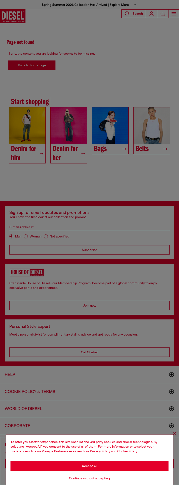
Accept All (89, 466)
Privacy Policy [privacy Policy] (100, 451)
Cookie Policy (127, 451)
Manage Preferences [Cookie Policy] (56, 451)
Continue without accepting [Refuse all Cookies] (89, 478)
